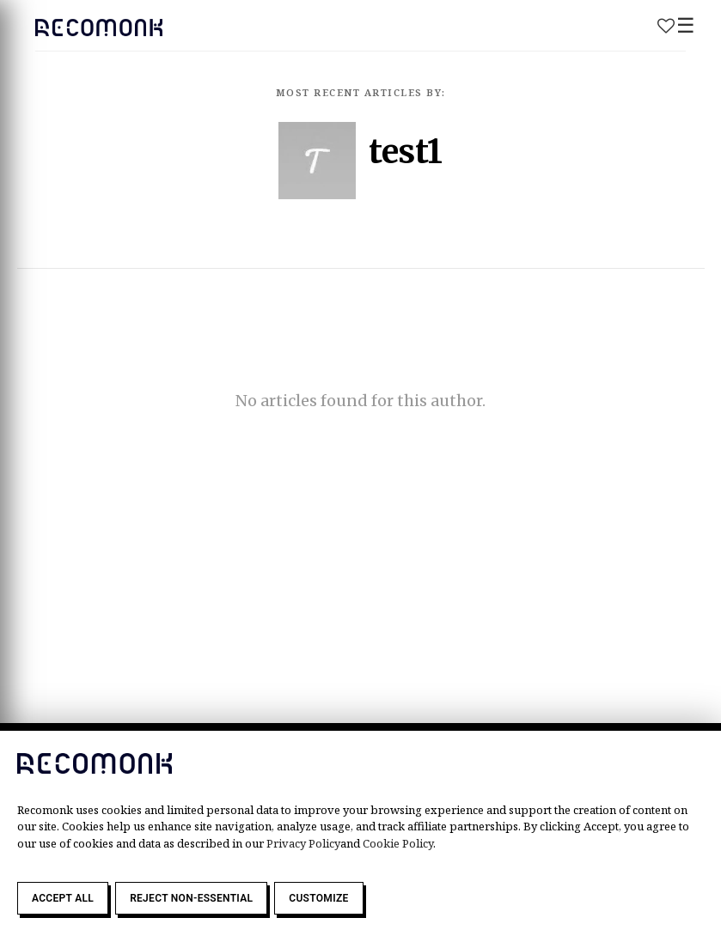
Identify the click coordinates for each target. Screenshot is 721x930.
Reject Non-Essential (191, 898)
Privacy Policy (303, 843)
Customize (318, 898)
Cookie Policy (398, 843)
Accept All (63, 898)
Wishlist (666, 26)
